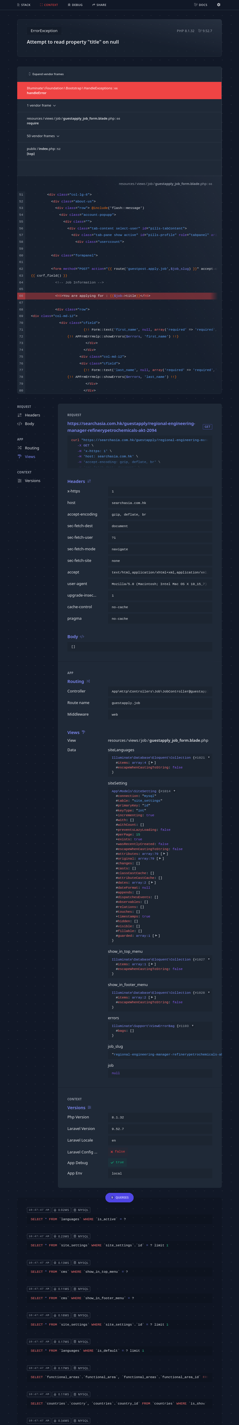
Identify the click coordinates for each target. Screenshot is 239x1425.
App (20, 439)
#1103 (186, 1026)
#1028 (203, 993)
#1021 (203, 758)
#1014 (168, 791)
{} (160, 765)
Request (24, 407)
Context (24, 472)
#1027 (203, 959)
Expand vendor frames (46, 74)
